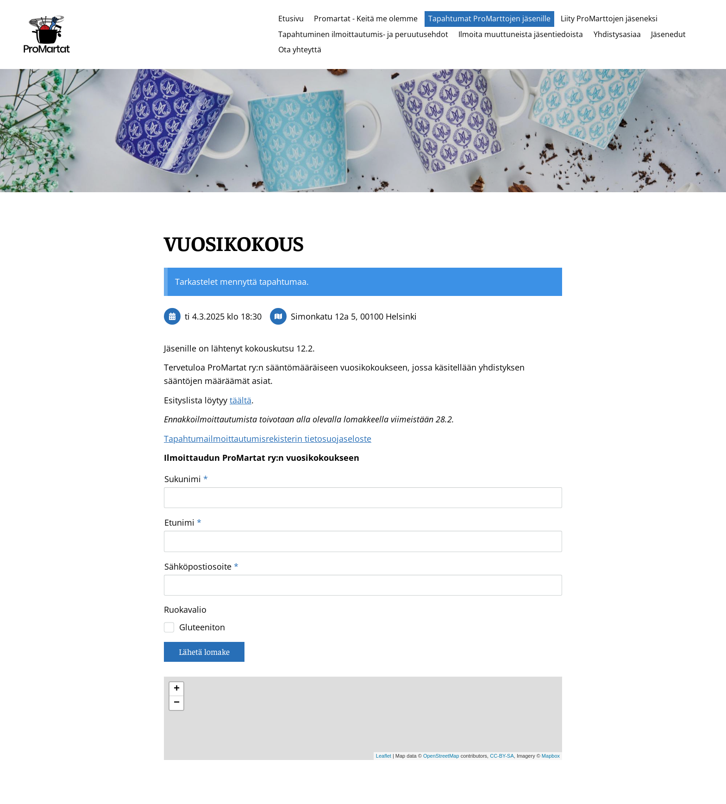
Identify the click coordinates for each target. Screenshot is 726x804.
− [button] (177, 640)
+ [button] (177, 627)
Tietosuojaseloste (425, 777)
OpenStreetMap (441, 693)
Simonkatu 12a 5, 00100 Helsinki (354, 316)
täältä (240, 400)
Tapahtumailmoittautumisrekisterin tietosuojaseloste (267, 438)
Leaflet (383, 693)
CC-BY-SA (502, 693)
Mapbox (551, 693)
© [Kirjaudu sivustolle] (168, 778)
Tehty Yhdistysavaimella (530, 777)
